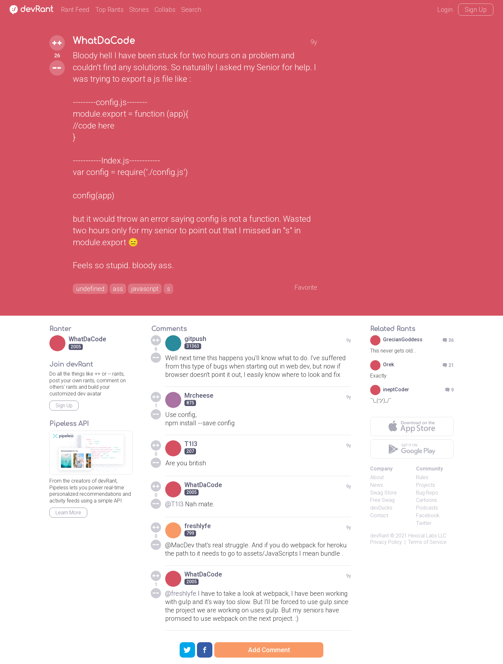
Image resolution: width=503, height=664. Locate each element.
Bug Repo (427, 493)
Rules (422, 477)
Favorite (305, 287)
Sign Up (476, 9)
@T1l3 (174, 504)
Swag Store (383, 493)
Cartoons (426, 500)
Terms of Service (427, 542)
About (377, 477)
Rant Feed (75, 9)
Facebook (427, 515)
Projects (425, 485)
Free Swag (382, 500)
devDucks (381, 508)
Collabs (165, 9)
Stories (139, 9)
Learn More (68, 513)
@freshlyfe (180, 593)
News (376, 485)
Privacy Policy (386, 542)
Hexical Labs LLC (427, 536)
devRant (379, 536)
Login (445, 9)
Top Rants (109, 9)
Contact (379, 515)
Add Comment (269, 650)
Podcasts (427, 508)
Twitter (423, 523)
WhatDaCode (104, 41)
